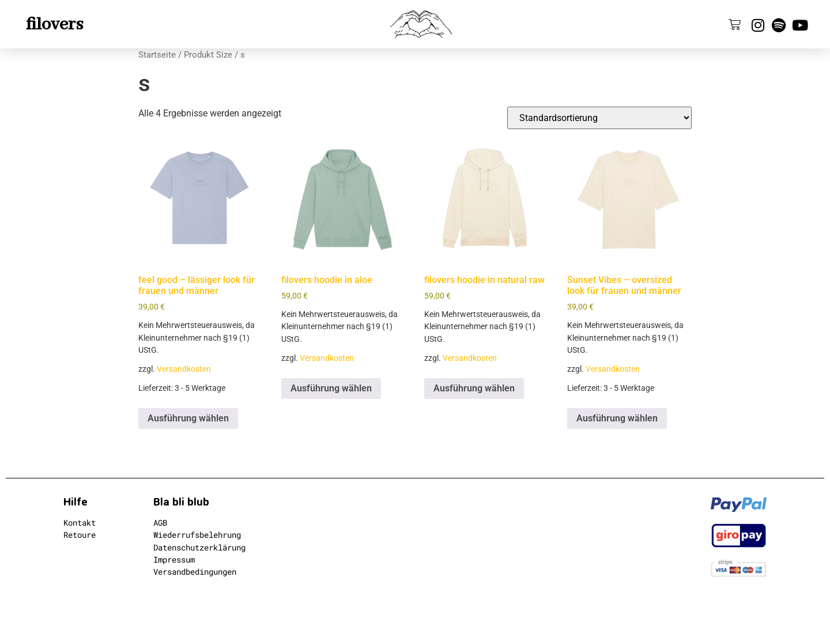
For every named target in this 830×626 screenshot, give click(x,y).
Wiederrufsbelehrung (197, 534)
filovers (54, 24)
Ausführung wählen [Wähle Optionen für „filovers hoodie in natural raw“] (474, 388)
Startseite (157, 55)
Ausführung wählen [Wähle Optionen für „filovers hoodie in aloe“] (331, 388)
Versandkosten (184, 369)
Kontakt (79, 522)
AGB (160, 522)
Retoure (79, 534)
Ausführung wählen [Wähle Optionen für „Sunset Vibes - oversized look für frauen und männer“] (617, 418)
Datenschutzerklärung (199, 547)
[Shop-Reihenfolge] (599, 118)
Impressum (174, 559)
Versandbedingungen (194, 571)
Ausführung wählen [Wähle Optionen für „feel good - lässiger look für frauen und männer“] (188, 418)
